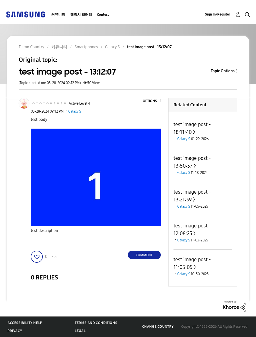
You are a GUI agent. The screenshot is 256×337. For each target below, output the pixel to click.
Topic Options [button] (222, 71)
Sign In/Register (217, 14)
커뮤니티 (58, 15)
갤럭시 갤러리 (81, 15)
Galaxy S (74, 111)
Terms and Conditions (96, 323)
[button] (152, 101)
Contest (103, 15)
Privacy (15, 331)
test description (44, 230)
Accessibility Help (25, 323)
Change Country (158, 326)
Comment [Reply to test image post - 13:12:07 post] (144, 255)
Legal (80, 331)
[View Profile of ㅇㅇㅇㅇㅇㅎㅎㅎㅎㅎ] (49, 103)
